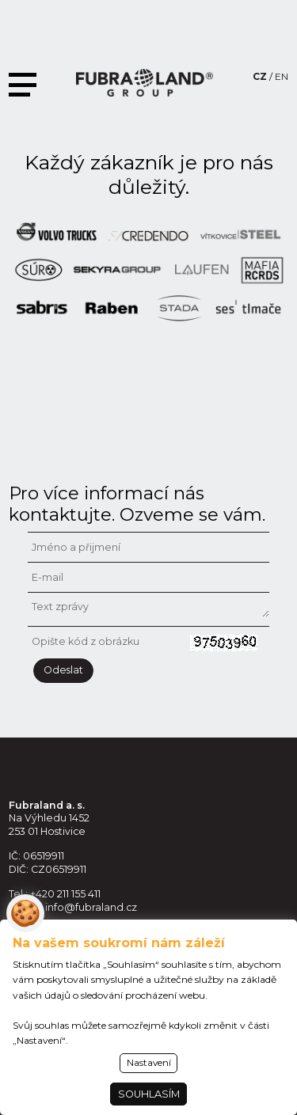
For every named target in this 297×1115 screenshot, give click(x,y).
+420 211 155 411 (65, 894)
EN (281, 76)
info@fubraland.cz (91, 907)
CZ (260, 76)
